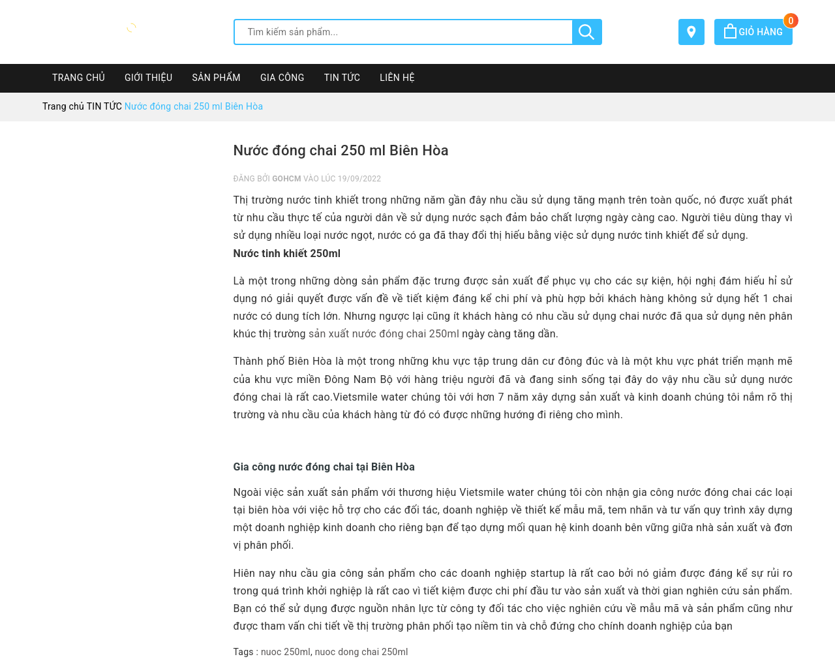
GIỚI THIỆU (148, 77)
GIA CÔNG (282, 77)
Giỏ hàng (758, 32)
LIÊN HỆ (397, 77)
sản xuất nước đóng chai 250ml (384, 334)
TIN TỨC (342, 77)
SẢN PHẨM (216, 77)
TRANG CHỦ (78, 77)
